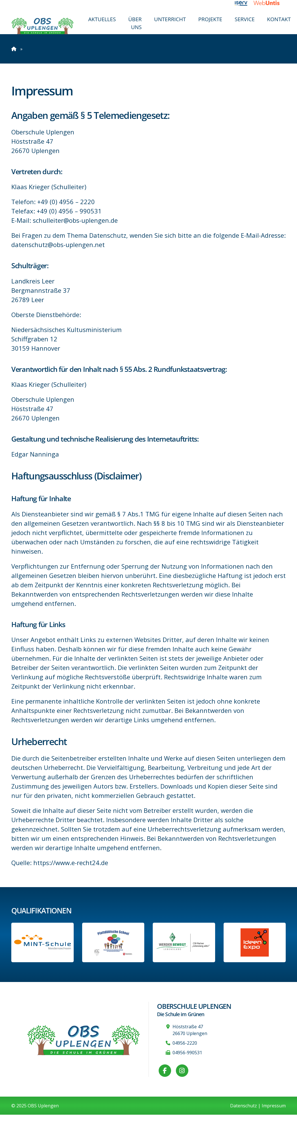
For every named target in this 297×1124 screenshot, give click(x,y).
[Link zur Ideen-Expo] (255, 942)
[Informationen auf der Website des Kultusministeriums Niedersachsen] (113, 942)
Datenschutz (243, 1106)
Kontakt (279, 19)
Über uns (135, 23)
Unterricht (170, 19)
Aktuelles (102, 19)
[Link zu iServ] (244, 3)
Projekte (210, 19)
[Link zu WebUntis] (270, 3)
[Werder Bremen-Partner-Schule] (184, 942)
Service (245, 19)
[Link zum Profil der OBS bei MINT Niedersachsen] (42, 942)
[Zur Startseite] (42, 25)
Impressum (274, 1106)
